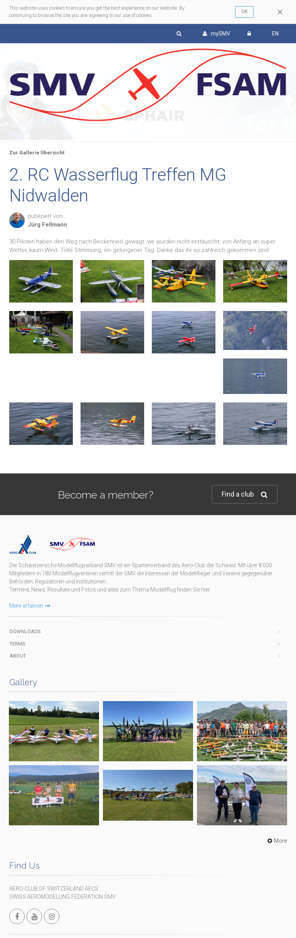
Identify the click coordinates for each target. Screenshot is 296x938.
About (18, 656)
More (276, 841)
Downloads (25, 631)
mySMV (216, 33)
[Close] (280, 12)
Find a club (244, 494)
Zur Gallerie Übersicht (36, 152)
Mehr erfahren (29, 606)
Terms (17, 644)
